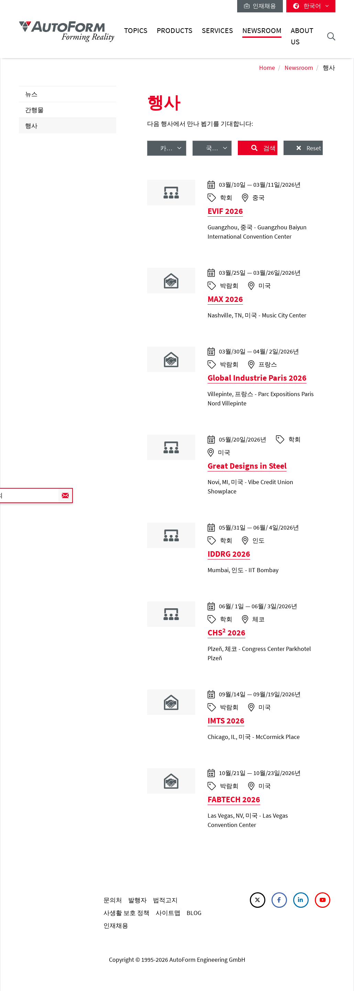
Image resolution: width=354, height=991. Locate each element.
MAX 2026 (225, 299)
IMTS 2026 (226, 720)
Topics (135, 30)
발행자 (137, 900)
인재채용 (260, 6)
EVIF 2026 (225, 211)
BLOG (194, 913)
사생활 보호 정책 (126, 913)
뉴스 (31, 94)
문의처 (112, 900)
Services (217, 30)
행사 (31, 126)
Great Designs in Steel (247, 465)
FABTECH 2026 (234, 799)
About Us (302, 36)
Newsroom (261, 30)
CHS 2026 (226, 632)
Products (174, 30)
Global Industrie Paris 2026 (257, 377)
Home (267, 68)
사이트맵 (168, 913)
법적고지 (165, 900)
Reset (313, 148)
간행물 (34, 110)
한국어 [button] (311, 6)
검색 (269, 148)
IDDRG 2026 (229, 553)
